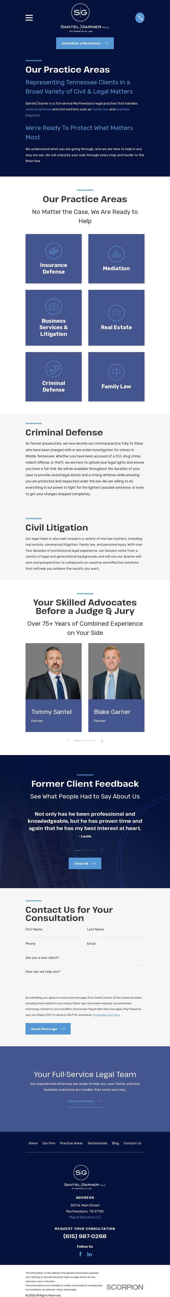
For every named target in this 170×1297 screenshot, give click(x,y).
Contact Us (132, 1145)
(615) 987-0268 (85, 1238)
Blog (115, 1145)
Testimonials (97, 1145)
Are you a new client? (42, 958)
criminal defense (39, 109)
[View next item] (103, 741)
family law (100, 109)
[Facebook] (80, 1256)
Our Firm (48, 1145)
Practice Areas (71, 1145)
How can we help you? (43, 972)
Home (33, 1145)
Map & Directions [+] (85, 1219)
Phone (30, 943)
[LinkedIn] (89, 1256)
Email (91, 943)
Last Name (95, 929)
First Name (34, 929)
